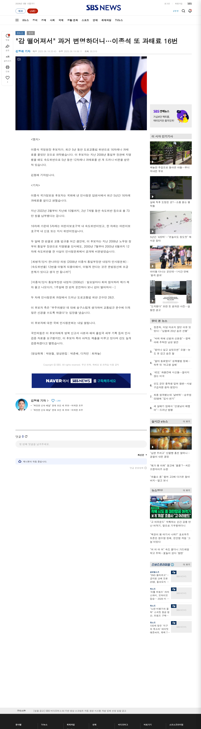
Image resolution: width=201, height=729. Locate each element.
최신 (17, 649)
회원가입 (178, 3)
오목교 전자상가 (125, 677)
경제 (43, 20)
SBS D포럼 (175, 678)
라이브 (147, 656)
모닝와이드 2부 (48, 660)
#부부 (176, 11)
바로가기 (148, 643)
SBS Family (137, 698)
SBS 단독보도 (98, 652)
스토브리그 (123, 660)
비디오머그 (123, 643)
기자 (146, 660)
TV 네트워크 (20, 678)
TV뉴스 (119, 20)
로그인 (167, 3)
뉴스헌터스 (46, 652)
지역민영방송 (157, 698)
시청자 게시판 (150, 671)
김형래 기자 (39, 401)
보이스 (70, 670)
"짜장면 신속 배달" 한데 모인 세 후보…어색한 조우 (58, 405)
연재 (94, 643)
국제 (60, 20)
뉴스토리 (45, 675)
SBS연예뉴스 (176, 669)
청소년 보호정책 (152, 716)
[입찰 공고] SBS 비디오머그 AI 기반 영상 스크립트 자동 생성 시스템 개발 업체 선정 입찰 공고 (79, 630)
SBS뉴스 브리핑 (74, 673)
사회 (52, 20)
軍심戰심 (71, 649)
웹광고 (54, 698)
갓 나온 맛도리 (124, 673)
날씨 (146, 649)
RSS (146, 667)
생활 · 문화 (20, 667)
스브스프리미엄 (176, 643)
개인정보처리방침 (83, 698)
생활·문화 (72, 20)
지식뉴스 (173, 649)
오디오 (70, 661)
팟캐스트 (173, 652)
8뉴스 (25, 20)
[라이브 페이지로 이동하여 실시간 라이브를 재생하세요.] (32, 10)
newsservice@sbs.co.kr (106, 714)
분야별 (18, 643)
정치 (34, 20)
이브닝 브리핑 (73, 652)
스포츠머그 (123, 649)
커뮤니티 (173, 656)
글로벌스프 (154, 572)
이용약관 (66, 698)
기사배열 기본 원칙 (135, 716)
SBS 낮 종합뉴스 (74, 677)
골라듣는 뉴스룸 (74, 666)
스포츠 (85, 20)
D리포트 (96, 664)
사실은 (95, 649)
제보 (146, 652)
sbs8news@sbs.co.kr (108, 709)
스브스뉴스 (123, 668)
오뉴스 (44, 667)
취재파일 (106, 20)
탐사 (94, 681)
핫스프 (153, 588)
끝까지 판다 (97, 677)
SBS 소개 (21, 698)
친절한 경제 (97, 656)
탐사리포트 (97, 672)
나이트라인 (46, 671)
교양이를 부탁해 (125, 656)
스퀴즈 (172, 660)
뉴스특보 (45, 678)
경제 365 (96, 660)
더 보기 (185, 421)
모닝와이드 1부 (48, 656)
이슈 (17, 682)
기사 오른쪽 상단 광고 (170, 76)
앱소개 (147, 664)
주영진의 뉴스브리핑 (50, 664)
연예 (95, 20)
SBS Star (174, 673)
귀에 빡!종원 (123, 652)
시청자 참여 (39, 698)
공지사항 (148, 680)
